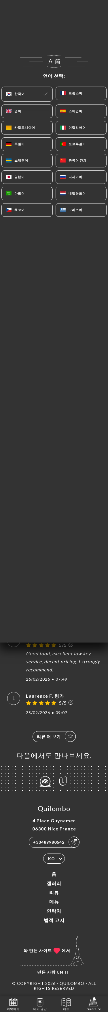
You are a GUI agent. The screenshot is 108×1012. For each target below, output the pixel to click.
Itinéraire (93, 1004)
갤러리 (54, 883)
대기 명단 (40, 1004)
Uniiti (64, 972)
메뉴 (54, 901)
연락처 (54, 911)
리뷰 (54, 892)
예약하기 (13, 1004)
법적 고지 (54, 920)
